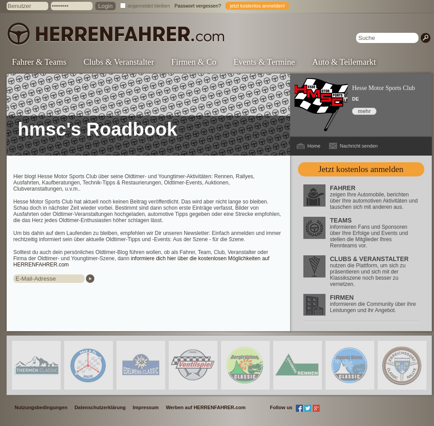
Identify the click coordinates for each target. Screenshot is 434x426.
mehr (364, 111)
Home (313, 146)
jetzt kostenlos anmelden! (257, 5)
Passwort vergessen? (197, 5)
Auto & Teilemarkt (344, 61)
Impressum (146, 407)
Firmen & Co (193, 61)
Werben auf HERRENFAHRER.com (205, 407)
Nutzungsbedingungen (41, 407)
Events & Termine (264, 61)
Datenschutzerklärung (100, 407)
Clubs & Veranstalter (119, 61)
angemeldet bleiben (149, 5)
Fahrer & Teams (39, 61)
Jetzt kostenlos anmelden (360, 169)
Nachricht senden (359, 146)
